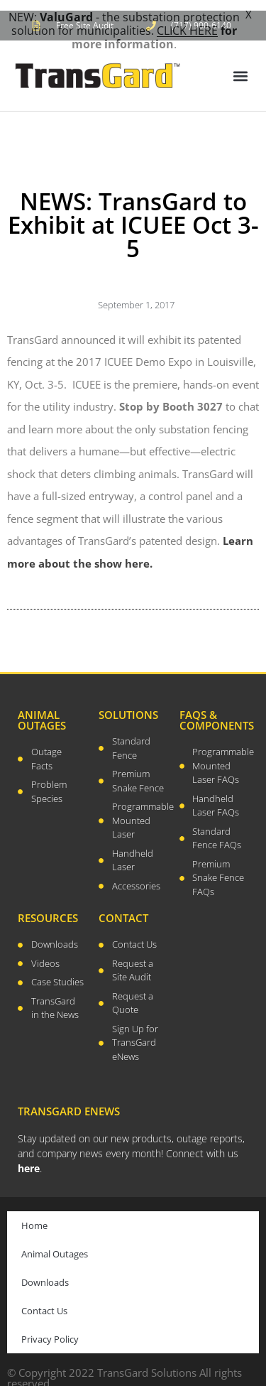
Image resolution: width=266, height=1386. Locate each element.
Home (34, 1217)
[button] (240, 67)
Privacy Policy (50, 1330)
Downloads (45, 1273)
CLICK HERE (187, 30)
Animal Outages (54, 1245)
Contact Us (44, 1302)
